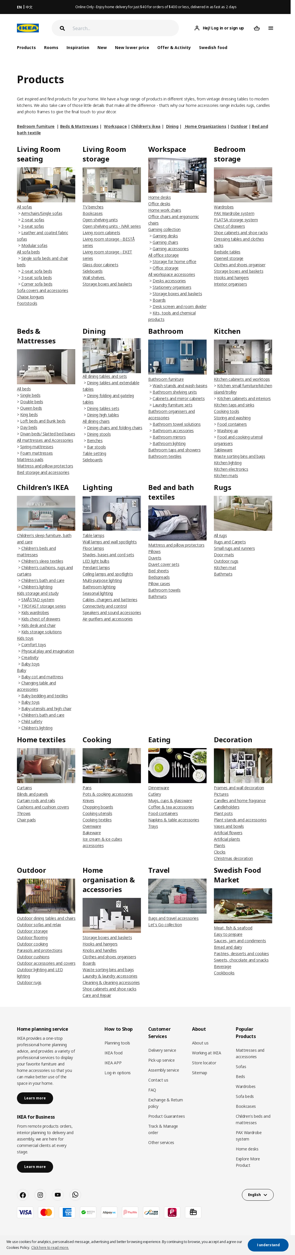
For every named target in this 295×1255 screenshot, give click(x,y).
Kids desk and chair (38, 625)
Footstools (27, 303)
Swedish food (213, 47)
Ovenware (92, 826)
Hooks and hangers (231, 277)
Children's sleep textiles (42, 561)
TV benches (93, 207)
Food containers (232, 424)
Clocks (220, 852)
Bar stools (96, 447)
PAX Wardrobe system (234, 213)
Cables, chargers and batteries (110, 599)
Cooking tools (226, 411)
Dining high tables (103, 415)
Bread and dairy (228, 947)
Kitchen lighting (227, 462)
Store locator (204, 1062)
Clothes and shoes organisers (109, 956)
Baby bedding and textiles (44, 695)
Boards (159, 300)
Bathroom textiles (164, 456)
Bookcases (93, 213)
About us (200, 1043)
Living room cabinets (101, 232)
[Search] (126, 28)
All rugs (220, 535)
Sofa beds (245, 1096)
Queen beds (31, 408)
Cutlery (154, 794)
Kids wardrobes (35, 612)
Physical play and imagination (47, 651)
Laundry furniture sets (172, 405)
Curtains (24, 787)
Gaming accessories (171, 248)
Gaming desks (165, 236)
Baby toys (30, 664)
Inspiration (78, 47)
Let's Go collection (165, 924)
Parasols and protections (39, 950)
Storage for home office (174, 261)
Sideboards (93, 271)
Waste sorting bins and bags (239, 456)
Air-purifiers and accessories (108, 619)
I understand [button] (268, 1244)
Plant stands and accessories (240, 820)
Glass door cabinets (100, 264)
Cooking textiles (97, 820)
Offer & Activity (174, 47)
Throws (24, 813)
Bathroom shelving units (175, 392)
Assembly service (163, 1070)
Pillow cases (159, 583)
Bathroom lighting (169, 443)
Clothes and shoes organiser (240, 264)
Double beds (31, 401)
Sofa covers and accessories (42, 290)
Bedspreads (159, 577)
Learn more (35, 1098)
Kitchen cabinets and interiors (244, 398)
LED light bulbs (96, 561)
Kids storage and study (37, 593)
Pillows (154, 551)
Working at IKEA (206, 1053)
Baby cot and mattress (42, 676)
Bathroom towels (164, 590)
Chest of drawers (229, 226)
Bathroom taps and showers (174, 450)
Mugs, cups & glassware (170, 800)
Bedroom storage (229, 154)
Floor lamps (93, 548)
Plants (219, 845)
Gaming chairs (165, 242)
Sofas (241, 1066)
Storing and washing (232, 417)
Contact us (158, 1080)
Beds (240, 1076)
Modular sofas (34, 245)
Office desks (159, 203)
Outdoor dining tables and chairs (46, 918)
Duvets (154, 558)
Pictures (221, 794)
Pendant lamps (96, 567)
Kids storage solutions (41, 632)
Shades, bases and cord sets (108, 554)
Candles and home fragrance (240, 800)
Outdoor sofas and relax (39, 924)
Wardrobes (224, 207)
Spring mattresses (36, 446)
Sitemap (199, 1072)
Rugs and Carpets (230, 542)
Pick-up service (161, 1060)
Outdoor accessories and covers (46, 963)
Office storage (166, 268)
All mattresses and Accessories (45, 440)
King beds (29, 414)
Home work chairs (164, 210)
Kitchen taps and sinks (234, 405)
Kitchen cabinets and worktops (242, 379)
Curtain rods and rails (36, 800)
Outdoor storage (32, 931)
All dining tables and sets (105, 376)
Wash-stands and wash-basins (180, 385)
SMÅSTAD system (37, 599)
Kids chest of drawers (40, 619)
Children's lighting (36, 587)
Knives (88, 800)
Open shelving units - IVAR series (112, 226)
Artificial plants (227, 839)
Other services (161, 1142)
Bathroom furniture (166, 379)
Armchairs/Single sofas (41, 213)
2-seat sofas (32, 220)
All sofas (24, 207)
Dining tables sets (103, 408)
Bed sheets (158, 570)
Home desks (159, 197)
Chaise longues (30, 297)
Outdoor (239, 126)
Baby (21, 670)
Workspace (115, 126)
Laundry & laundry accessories (110, 976)
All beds (24, 389)
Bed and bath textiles (171, 492)
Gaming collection (164, 229)
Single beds (30, 395)
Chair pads (26, 820)
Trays (153, 826)
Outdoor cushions (33, 956)
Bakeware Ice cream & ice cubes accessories (102, 839)
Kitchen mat (225, 567)
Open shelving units (100, 220)
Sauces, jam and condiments (240, 940)
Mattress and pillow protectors (45, 466)
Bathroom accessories (173, 430)
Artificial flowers (228, 832)
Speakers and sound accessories (112, 612)
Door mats (224, 554)
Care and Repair (97, 995)
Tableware (223, 450)
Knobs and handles (100, 950)
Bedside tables (227, 252)
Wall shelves (94, 277)
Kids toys (25, 638)
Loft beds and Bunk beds (42, 421)
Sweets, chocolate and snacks (241, 960)
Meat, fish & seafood (233, 928)
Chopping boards (98, 807)
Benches (95, 440)
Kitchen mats (226, 475)
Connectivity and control (105, 606)
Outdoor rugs (226, 561)
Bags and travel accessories (173, 918)
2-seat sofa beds (36, 271)
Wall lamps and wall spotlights (110, 542)
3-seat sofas (32, 226)
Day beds (28, 427)
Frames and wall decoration (239, 787)
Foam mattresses (36, 453)
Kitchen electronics (231, 469)
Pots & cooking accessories (108, 794)
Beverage (222, 966)
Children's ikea (145, 126)
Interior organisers (230, 284)
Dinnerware (158, 787)
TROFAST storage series (43, 606)
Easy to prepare (228, 934)
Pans (87, 787)
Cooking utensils (97, 813)
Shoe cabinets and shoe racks (241, 232)
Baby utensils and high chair (46, 708)
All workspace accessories (171, 274)
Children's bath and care (42, 580)
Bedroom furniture (36, 126)
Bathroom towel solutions (177, 424)
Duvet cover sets (163, 564)
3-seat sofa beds (36, 277)
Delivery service (162, 1050)
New (102, 47)
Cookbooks (224, 973)
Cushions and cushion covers (43, 807)
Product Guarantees (166, 1116)
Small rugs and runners (234, 548)
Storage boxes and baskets (107, 284)
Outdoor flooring (32, 937)
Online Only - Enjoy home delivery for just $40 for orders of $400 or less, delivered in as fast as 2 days (155, 6)
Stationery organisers (172, 287)
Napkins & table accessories (173, 820)
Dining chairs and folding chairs (114, 427)
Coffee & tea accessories (171, 807)
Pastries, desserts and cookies (241, 953)
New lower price (132, 47)
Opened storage (228, 258)
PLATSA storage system (236, 220)
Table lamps (93, 535)
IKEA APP (112, 1062)
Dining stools (99, 434)
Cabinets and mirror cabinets (179, 398)
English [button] (254, 1194)
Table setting (94, 453)
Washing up (227, 430)
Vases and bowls (229, 826)
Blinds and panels (32, 794)
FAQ (152, 1090)
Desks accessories (169, 281)
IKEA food (113, 1053)
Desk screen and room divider (179, 306)
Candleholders (226, 807)
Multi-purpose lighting (102, 580)
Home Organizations (205, 126)
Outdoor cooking (32, 944)
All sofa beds (28, 252)
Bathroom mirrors (169, 437)
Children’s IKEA (43, 487)
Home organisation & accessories (109, 879)
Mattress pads (30, 459)
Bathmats (157, 596)
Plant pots (223, 813)
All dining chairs (96, 421)
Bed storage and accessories (43, 472)
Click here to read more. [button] (50, 1247)
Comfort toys (33, 644)
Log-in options (117, 1072)
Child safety (31, 721)
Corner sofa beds (36, 284)
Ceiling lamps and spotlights (108, 574)
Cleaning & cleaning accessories (111, 982)
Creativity (30, 657)
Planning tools (117, 1043)
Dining (172, 126)
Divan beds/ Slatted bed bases (47, 434)
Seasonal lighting (98, 593)
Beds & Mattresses (79, 126)
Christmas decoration (233, 858)
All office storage (163, 255)
